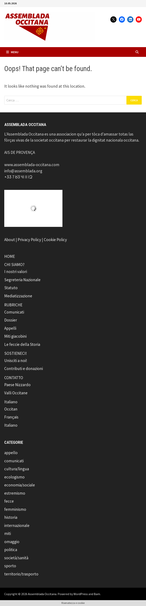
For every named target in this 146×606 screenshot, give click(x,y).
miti (7, 533)
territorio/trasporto (21, 574)
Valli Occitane (16, 392)
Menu (12, 52)
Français (11, 417)
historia (10, 517)
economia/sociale (19, 485)
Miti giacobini (15, 336)
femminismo (15, 509)
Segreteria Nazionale (22, 279)
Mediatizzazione (18, 296)
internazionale (16, 525)
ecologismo (14, 477)
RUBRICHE (13, 304)
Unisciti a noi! (15, 360)
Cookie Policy (55, 239)
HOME (9, 256)
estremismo (14, 493)
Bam (97, 594)
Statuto (11, 287)
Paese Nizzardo (17, 384)
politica (10, 549)
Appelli (10, 328)
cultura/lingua (16, 468)
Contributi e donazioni (23, 368)
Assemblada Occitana (42, 594)
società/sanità (16, 557)
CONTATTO (13, 377)
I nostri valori (15, 271)
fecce (9, 501)
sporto (10, 565)
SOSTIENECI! (15, 353)
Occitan (10, 409)
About (9, 239)
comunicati (14, 460)
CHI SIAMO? (14, 264)
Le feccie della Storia (22, 344)
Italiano (10, 401)
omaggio (11, 541)
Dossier (10, 320)
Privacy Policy (29, 239)
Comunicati (14, 312)
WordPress (80, 594)
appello (11, 452)
